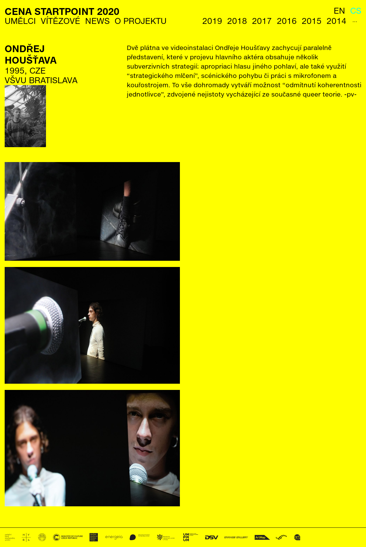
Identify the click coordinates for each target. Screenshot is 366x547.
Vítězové (60, 20)
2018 (237, 20)
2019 (212, 20)
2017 (262, 20)
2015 (312, 20)
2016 (287, 20)
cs (355, 10)
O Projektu (141, 20)
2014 (336, 20)
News (97, 20)
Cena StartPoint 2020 (62, 11)
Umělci (20, 20)
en (339, 10)
